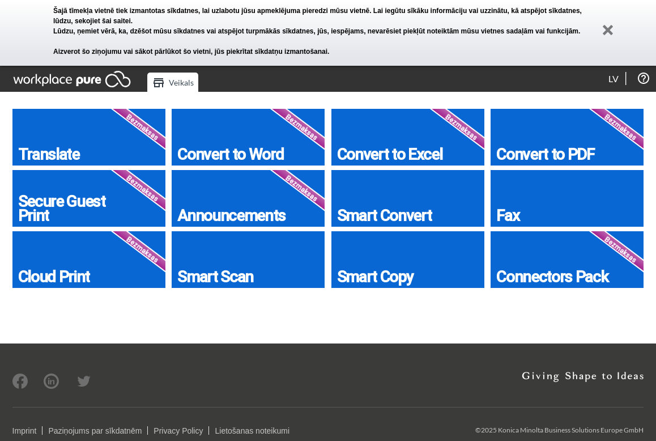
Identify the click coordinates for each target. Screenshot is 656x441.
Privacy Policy (178, 430)
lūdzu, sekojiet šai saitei (92, 21)
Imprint (24, 430)
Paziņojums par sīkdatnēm (95, 430)
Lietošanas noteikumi (252, 430)
